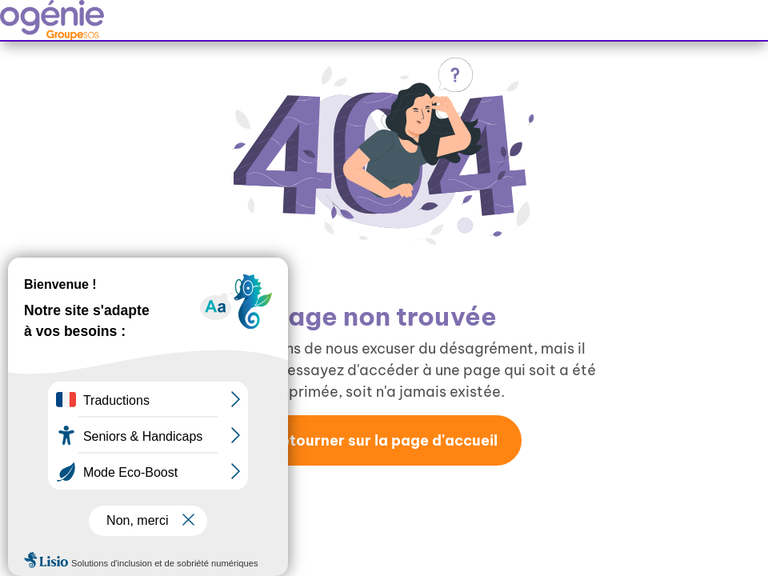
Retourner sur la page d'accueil (384, 440)
